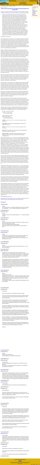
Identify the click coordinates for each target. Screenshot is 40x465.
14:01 (10, 196)
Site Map (38, 464)
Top (32, 464)
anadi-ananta (3, 204)
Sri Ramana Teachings (23, 1)
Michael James (3, 250)
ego (16, 198)
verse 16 (18, 109)
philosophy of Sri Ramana (22, 198)
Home (35, 464)
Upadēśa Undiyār (20, 199)
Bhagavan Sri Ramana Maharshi (8, 198)
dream (15, 198)
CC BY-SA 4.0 (20, 463)
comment (6, 11)
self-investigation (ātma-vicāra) (12, 199)
